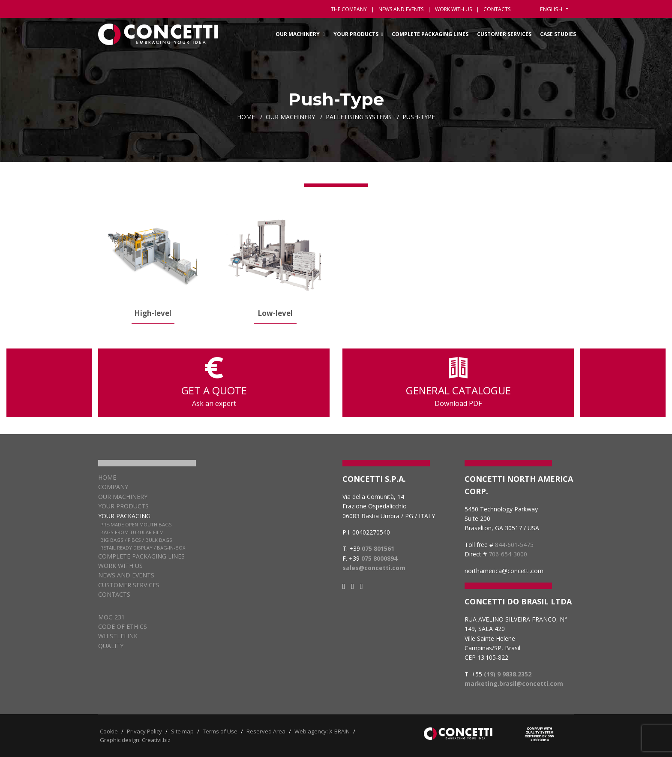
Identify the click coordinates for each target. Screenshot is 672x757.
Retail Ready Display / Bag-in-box (142, 547)
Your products (123, 506)
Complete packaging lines (430, 34)
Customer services (504, 34)
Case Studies (558, 34)
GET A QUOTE (214, 383)
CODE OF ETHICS (122, 626)
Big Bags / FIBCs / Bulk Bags (136, 540)
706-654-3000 (508, 554)
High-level (152, 313)
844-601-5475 (514, 545)
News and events (400, 9)
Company (113, 487)
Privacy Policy (144, 731)
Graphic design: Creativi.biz (135, 740)
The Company (349, 9)
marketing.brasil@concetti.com (514, 683)
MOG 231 (111, 617)
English (552, 9)
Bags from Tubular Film (132, 532)
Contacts (114, 594)
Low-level (275, 313)
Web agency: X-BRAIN (322, 731)
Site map (182, 731)
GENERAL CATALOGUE (458, 383)
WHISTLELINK (118, 636)
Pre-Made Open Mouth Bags (136, 524)
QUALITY (110, 646)
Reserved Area (265, 731)
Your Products (355, 34)
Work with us (453, 9)
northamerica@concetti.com (504, 571)
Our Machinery (298, 34)
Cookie (109, 731)
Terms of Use (220, 731)
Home (107, 477)
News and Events (126, 575)
